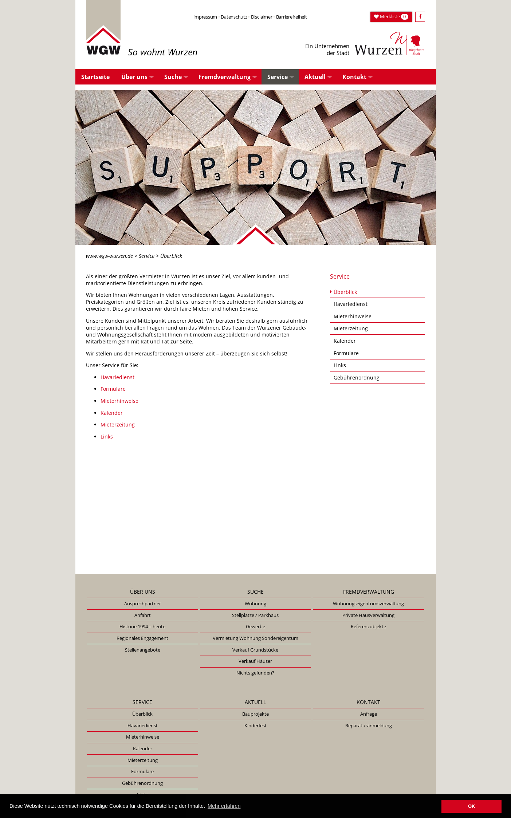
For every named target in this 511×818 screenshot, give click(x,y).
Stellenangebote (142, 649)
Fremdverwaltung (224, 77)
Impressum (205, 16)
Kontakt (354, 77)
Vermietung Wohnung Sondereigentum (255, 638)
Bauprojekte (255, 714)
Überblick (345, 291)
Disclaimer (261, 16)
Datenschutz (234, 16)
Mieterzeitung (118, 424)
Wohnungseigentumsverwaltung (368, 603)
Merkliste (391, 16)
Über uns (134, 77)
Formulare (113, 388)
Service (277, 77)
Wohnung (255, 603)
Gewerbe (255, 626)
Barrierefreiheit (291, 16)
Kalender (112, 412)
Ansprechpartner (142, 603)
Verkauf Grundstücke (255, 649)
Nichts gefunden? (255, 672)
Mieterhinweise (119, 400)
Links (107, 436)
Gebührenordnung (357, 377)
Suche (173, 77)
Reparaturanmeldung (368, 725)
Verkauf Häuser (255, 661)
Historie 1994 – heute (142, 626)
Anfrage (368, 714)
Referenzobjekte (368, 626)
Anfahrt (142, 615)
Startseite (95, 77)
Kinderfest (255, 725)
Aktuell (315, 77)
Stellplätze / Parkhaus (255, 615)
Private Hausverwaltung (368, 615)
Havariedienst (117, 377)
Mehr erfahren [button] (224, 806)
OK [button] (471, 806)
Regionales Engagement (142, 638)
